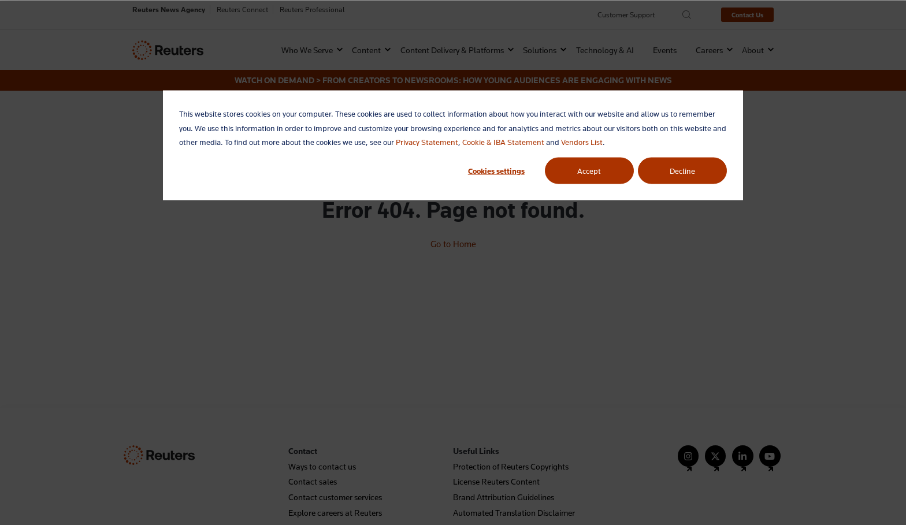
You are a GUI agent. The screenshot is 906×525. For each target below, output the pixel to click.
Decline (682, 170)
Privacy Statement (427, 142)
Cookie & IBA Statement (503, 142)
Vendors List (582, 142)
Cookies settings (496, 170)
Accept (589, 170)
